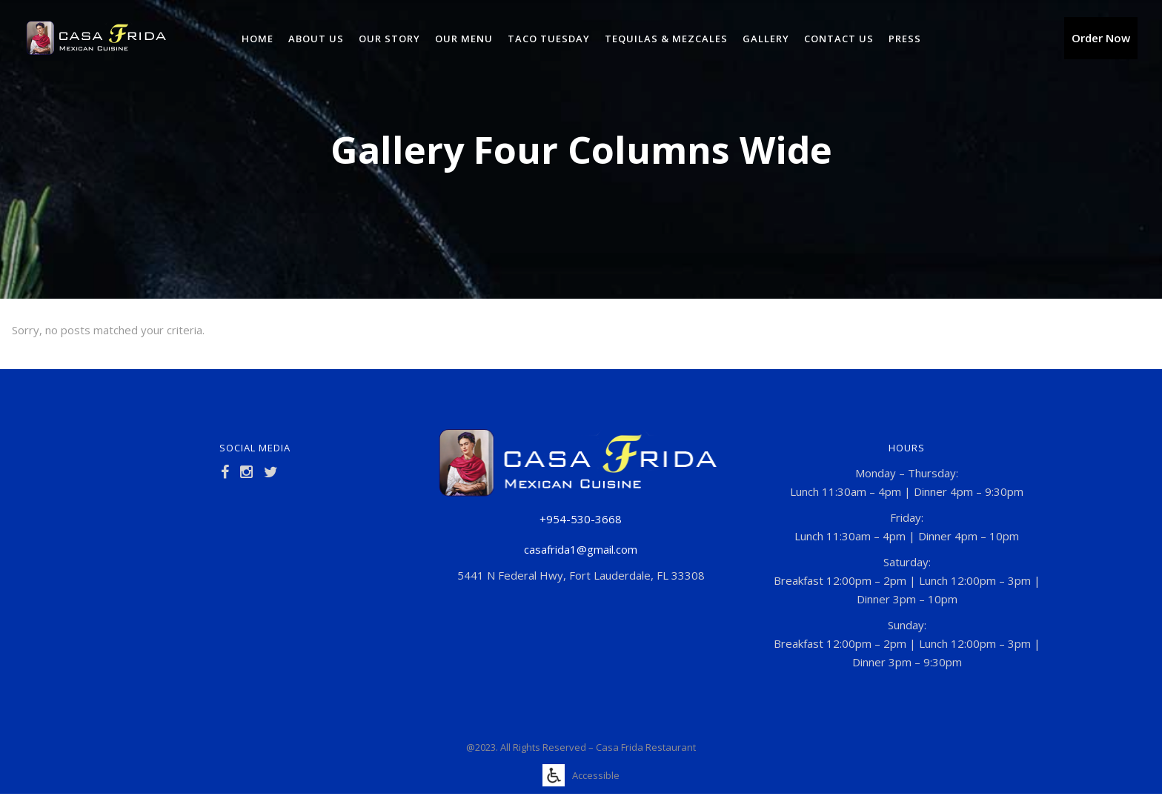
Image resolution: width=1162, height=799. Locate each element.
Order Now (1101, 37)
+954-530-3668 (581, 518)
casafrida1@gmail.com (580, 549)
